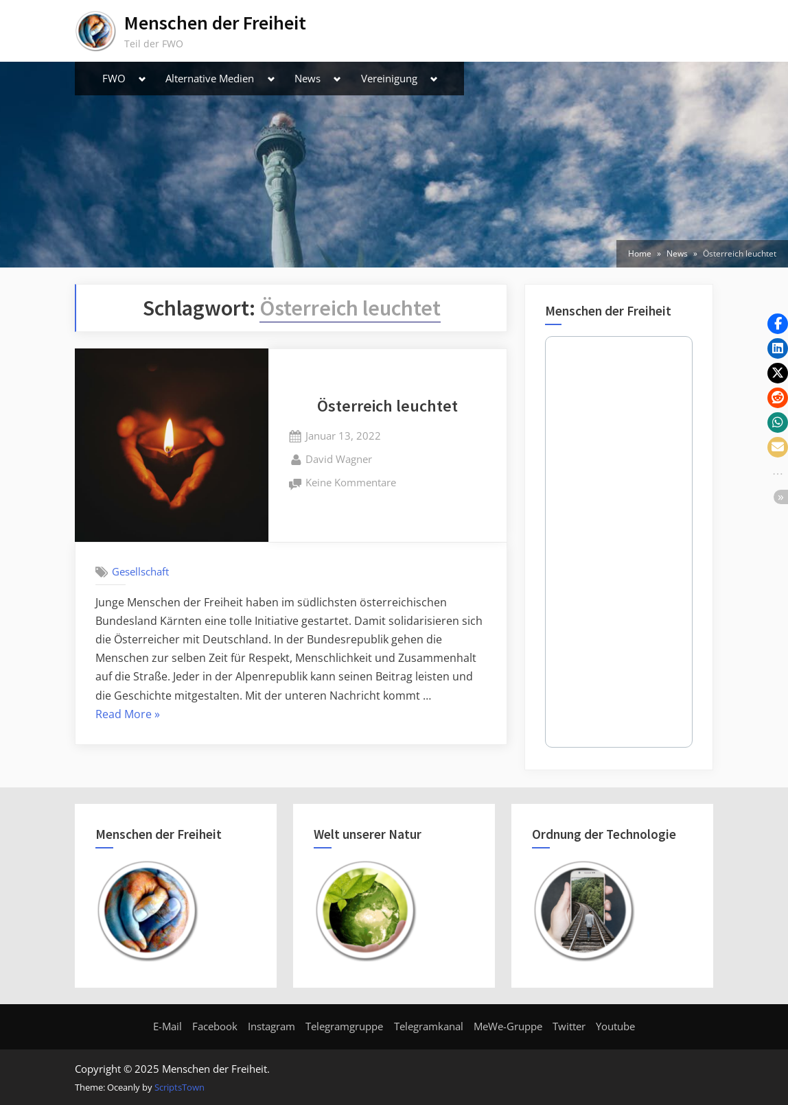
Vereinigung (389, 78)
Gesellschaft (140, 571)
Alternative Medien (209, 78)
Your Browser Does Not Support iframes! (619, 542)
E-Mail (167, 1026)
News (307, 78)
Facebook (214, 1026)
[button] (777, 323)
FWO (114, 78)
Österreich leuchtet (387, 405)
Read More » (127, 714)
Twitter (569, 1026)
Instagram (271, 1026)
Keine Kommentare (350, 483)
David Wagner (338, 458)
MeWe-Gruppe (508, 1026)
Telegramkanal (428, 1026)
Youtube (615, 1026)
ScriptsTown (179, 1087)
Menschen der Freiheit (215, 22)
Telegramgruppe (344, 1026)
